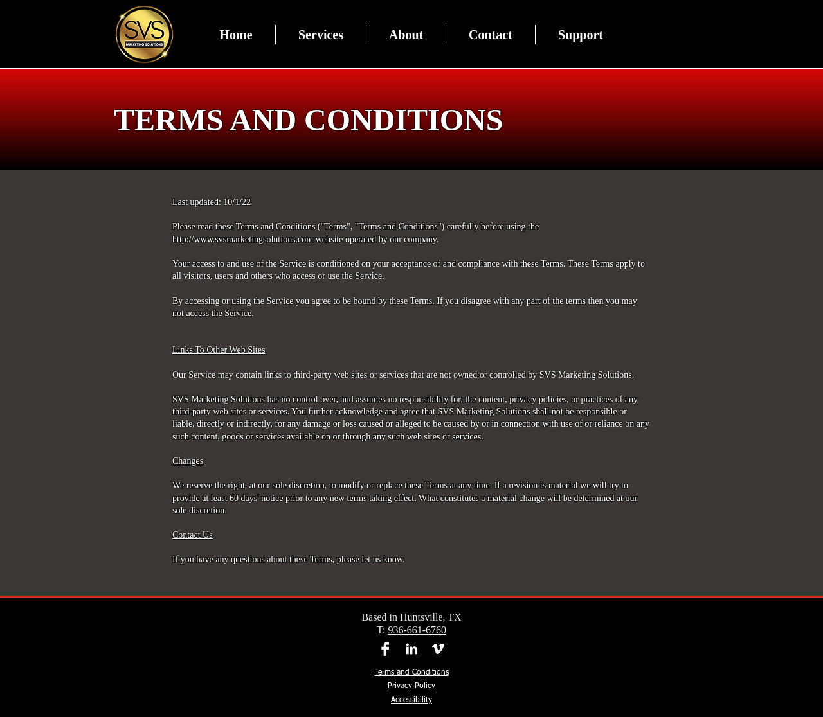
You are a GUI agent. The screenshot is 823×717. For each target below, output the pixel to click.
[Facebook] (385, 649)
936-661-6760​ (417, 629)
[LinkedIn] (411, 649)
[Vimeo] (438, 649)
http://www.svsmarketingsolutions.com (242, 239)
